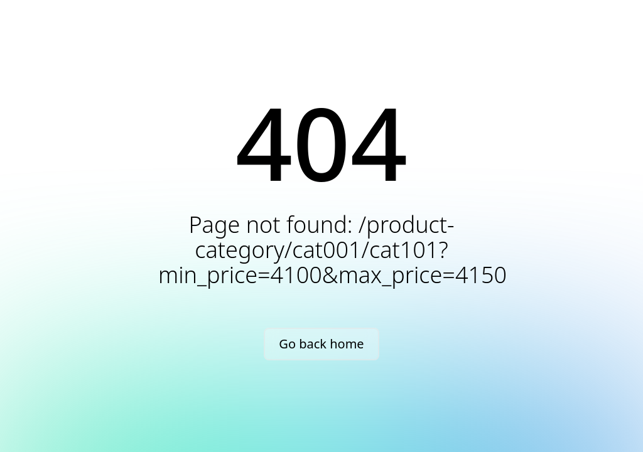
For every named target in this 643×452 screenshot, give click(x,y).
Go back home (321, 343)
